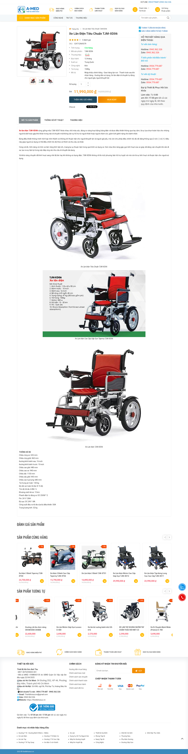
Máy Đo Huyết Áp (76, 742)
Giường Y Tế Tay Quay (26, 742)
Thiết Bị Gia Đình (101, 733)
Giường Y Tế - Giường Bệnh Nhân (30, 733)
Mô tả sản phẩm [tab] (29, 120)
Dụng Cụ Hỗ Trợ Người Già (79, 736)
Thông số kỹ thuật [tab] (54, 120)
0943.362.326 (165, 2)
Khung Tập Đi (100, 736)
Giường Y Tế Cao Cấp (51, 739)
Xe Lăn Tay (22, 739)
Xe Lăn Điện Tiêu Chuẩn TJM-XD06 (95, 29)
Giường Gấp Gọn (127, 742)
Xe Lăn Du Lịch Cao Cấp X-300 (94, 627)
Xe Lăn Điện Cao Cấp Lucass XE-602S (62, 628)
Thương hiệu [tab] (76, 120)
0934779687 (153, 2)
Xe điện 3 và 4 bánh (51, 742)
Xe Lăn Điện (23, 736)
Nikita (46, 733)
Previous (165, 537)
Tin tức (69, 18)
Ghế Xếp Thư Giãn (153, 733)
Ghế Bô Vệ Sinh (126, 733)
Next (169, 537)
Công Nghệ (58, 18)
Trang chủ (74, 29)
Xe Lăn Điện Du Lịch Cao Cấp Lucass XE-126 (124, 628)
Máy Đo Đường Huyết (77, 739)
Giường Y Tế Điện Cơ (51, 736)
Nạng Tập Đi (100, 739)
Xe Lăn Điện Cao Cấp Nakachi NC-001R (156, 628)
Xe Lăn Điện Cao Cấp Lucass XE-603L (30, 628)
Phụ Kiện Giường (127, 739)
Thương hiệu (81, 18)
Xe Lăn (72, 733)
